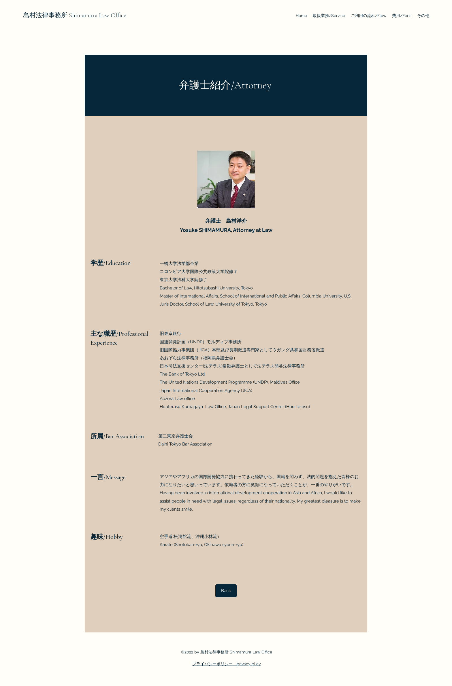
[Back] (226, 590)
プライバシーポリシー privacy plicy (226, 664)
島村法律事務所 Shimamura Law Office (74, 15)
